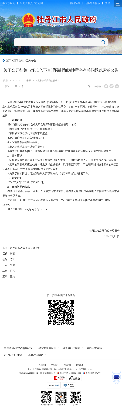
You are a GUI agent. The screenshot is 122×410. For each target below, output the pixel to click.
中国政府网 (8, 3)
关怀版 (96, 3)
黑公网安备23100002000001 (69, 373)
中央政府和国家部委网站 (18, 348)
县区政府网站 (35, 355)
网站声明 (67, 365)
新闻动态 (18, 60)
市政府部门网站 (13, 355)
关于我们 (42, 365)
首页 (8, 60)
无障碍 (88, 3)
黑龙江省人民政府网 (31, 3)
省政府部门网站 (71, 348)
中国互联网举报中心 (92, 373)
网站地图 (79, 365)
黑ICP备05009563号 (47, 373)
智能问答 (75, 3)
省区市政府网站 (47, 348)
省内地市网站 (94, 348)
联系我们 (54, 365)
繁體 (107, 3)
